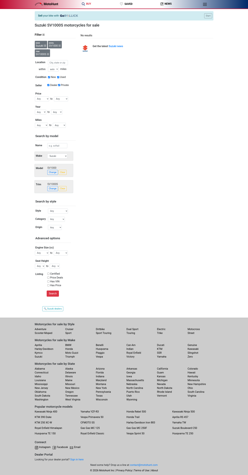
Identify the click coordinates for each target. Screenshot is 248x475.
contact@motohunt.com (144, 464)
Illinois (69, 376)
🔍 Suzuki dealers (53, 308)
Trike (160, 333)
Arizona (100, 368)
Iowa (129, 376)
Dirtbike (100, 329)
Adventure (40, 329)
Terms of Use (141, 470)
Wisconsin (102, 399)
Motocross (194, 329)
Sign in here (77, 459)
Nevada (161, 384)
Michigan (162, 380)
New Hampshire (197, 384)
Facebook (62, 447)
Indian (130, 348)
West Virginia (72, 399)
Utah (129, 395)
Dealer (53, 85)
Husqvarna (102, 348)
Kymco (39, 352)
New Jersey (41, 388)
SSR (159, 352)
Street (191, 333)
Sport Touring (103, 333)
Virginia (192, 395)
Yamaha (161, 356)
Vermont (162, 395)
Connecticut (42, 372)
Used (63, 77)
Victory (130, 356)
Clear (62, 172)
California (162, 368)
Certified (55, 273)
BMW (68, 345)
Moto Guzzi (71, 352)
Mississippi (41, 384)
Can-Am (131, 345)
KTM (160, 348)
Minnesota (194, 380)
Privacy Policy (124, 470)
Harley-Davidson (44, 348)
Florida (100, 372)
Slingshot (193, 352)
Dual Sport (132, 329)
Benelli (99, 345)
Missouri (70, 384)
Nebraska (131, 384)
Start (208, 15)
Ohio (190, 388)
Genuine (192, 345)
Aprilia (38, 345)
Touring (130, 333)
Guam (160, 372)
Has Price (55, 285)
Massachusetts (135, 380)
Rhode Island (164, 391)
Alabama (40, 368)
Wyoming (131, 399)
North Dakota (164, 388)
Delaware (70, 372)
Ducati (160, 345)
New (53, 77)
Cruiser (69, 329)
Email (77, 447)
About (154, 470)
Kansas (161, 376)
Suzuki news (116, 46)
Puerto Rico (133, 391)
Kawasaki (193, 348)
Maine (68, 380)
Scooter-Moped (43, 333)
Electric (161, 329)
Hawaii (192, 372)
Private (65, 85)
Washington (41, 399)
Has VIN (54, 281)
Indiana (100, 376)
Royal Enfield (133, 352)
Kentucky (193, 376)
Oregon (69, 391)
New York (101, 388)
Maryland (101, 380)
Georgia (130, 372)
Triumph (70, 356)
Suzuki (38, 356)
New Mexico (72, 388)
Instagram (45, 447)
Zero (190, 356)
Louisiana (40, 380)
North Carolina (134, 388)
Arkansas (131, 368)
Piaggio (100, 352)
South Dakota (42, 395)
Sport (68, 333)
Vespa (99, 356)
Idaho (38, 376)
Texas (99, 395)
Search (53, 293)
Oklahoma (40, 391)
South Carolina (196, 391)
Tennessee (71, 395)
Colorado (193, 368)
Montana (101, 384)
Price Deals (56, 277)
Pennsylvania (103, 391)
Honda (69, 348)
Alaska (69, 368)
